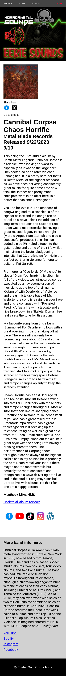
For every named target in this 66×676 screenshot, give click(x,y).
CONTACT (37, 3)
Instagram (10, 644)
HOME (59, 3)
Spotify (8, 638)
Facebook (10, 649)
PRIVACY (7, 3)
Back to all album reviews (21, 502)
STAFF (22, 3)
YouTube (9, 633)
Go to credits (11, 114)
